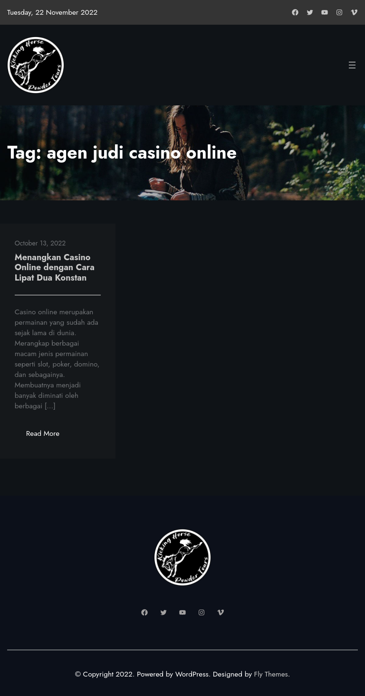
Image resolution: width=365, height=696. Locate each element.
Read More (48, 436)
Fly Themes (271, 674)
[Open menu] (352, 65)
